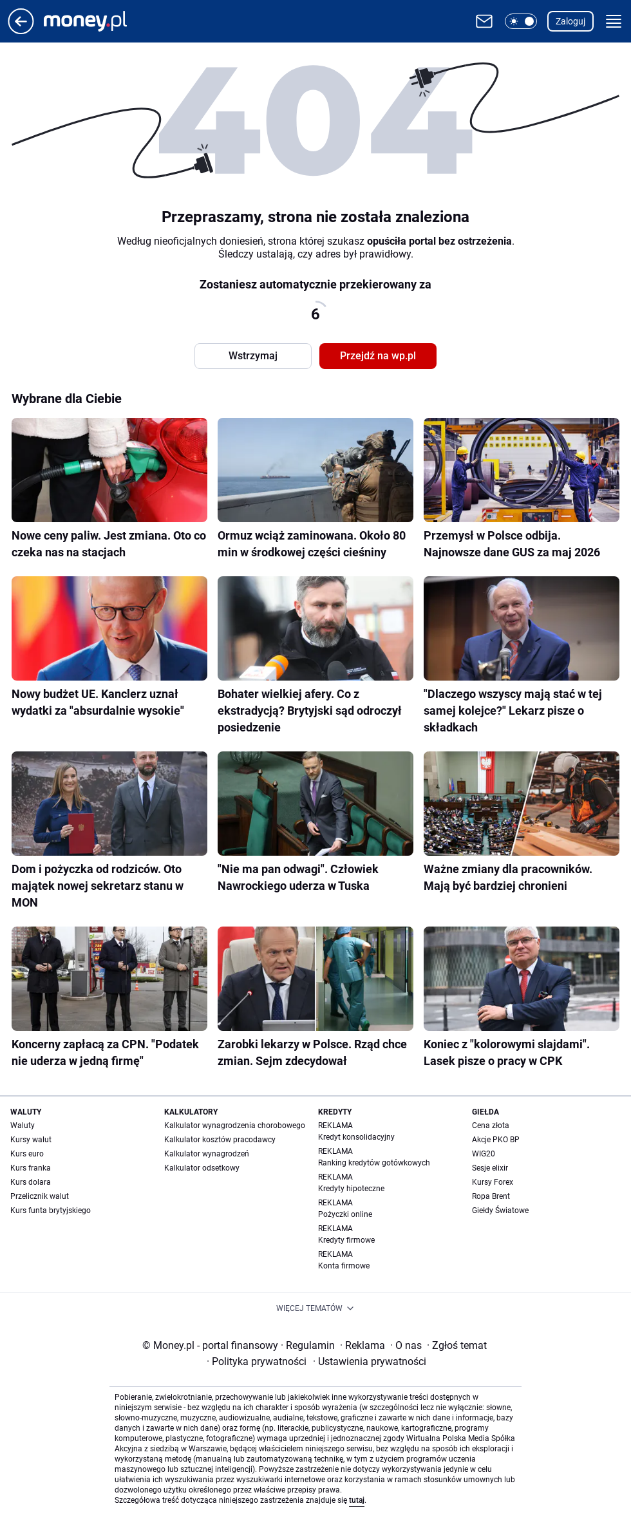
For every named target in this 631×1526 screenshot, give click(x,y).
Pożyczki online (345, 1214)
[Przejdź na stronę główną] (21, 30)
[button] (521, 21)
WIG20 (483, 1153)
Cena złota (490, 1125)
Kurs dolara (30, 1182)
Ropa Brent (491, 1196)
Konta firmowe (344, 1265)
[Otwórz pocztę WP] (484, 21)
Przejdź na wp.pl (378, 356)
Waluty (22, 1125)
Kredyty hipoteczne (351, 1188)
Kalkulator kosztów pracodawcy (220, 1139)
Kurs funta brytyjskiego (50, 1210)
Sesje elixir (490, 1168)
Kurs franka (30, 1168)
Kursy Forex (492, 1182)
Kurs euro (27, 1153)
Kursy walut (31, 1139)
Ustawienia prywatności (369, 1361)
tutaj (356, 1500)
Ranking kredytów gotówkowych (374, 1162)
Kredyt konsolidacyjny (356, 1137)
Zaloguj (570, 21)
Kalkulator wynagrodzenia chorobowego (234, 1125)
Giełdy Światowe (500, 1210)
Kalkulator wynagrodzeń (206, 1153)
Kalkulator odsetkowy (202, 1168)
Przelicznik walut (39, 1196)
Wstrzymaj (253, 356)
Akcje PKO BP (496, 1139)
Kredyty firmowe (346, 1240)
